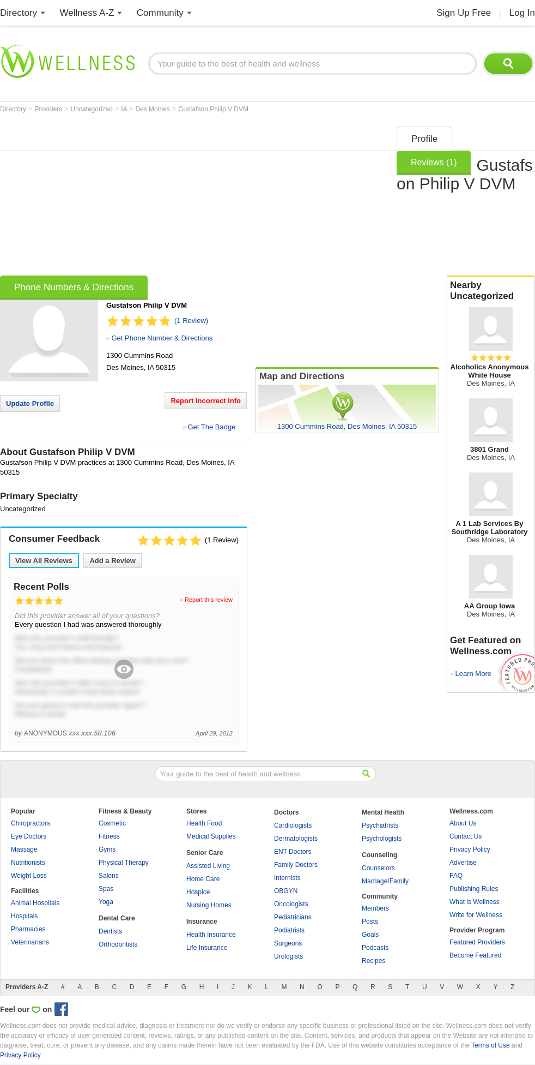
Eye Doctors (28, 836)
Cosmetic (112, 823)
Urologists (288, 956)
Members (375, 908)
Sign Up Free (463, 13)
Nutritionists (28, 862)
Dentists (110, 931)
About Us (462, 823)
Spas (106, 889)
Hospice (198, 892)
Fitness (109, 836)
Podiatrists (289, 930)
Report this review (209, 599)
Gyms (107, 849)
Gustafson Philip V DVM (213, 109)
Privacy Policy (469, 849)
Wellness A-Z (87, 13)
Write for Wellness (475, 915)
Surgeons (288, 943)
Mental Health (383, 812)
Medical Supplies (211, 836)
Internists (287, 878)
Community (160, 13)
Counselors (378, 868)
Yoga (106, 902)
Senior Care (204, 853)
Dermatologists (296, 838)
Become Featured (475, 955)
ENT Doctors (292, 851)
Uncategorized (93, 109)
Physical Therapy (124, 862)
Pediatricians (293, 917)
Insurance (201, 921)
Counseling (379, 855)
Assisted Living (208, 866)
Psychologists (382, 838)
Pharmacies (28, 929)
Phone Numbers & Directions (73, 287)
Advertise (463, 862)
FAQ (456, 875)
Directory (18, 13)
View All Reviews (43, 561)
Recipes (373, 961)
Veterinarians (30, 942)
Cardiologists (293, 825)
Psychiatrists (380, 825)
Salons (109, 875)
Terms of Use (490, 1045)
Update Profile (30, 403)
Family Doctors (296, 865)
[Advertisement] (180, 197)
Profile (424, 139)
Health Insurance (211, 934)
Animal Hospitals (35, 903)
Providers (49, 109)
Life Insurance (206, 948)
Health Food (204, 823)
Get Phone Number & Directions (161, 338)
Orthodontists (118, 944)
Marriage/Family (385, 881)
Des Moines (153, 109)
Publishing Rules (473, 889)
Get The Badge (211, 427)
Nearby (491, 291)
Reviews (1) (434, 162)
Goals (370, 934)
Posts (370, 921)
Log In (522, 13)
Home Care (203, 879)
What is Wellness (474, 902)
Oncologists (291, 904)
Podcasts (375, 948)
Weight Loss (29, 875)
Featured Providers (477, 942)
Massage (24, 849)
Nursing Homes (209, 905)
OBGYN (285, 891)
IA (125, 109)
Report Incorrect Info (206, 401)
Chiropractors (30, 823)
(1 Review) (191, 320)
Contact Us (465, 836)
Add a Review (112, 561)
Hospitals (24, 916)
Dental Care (117, 918)
